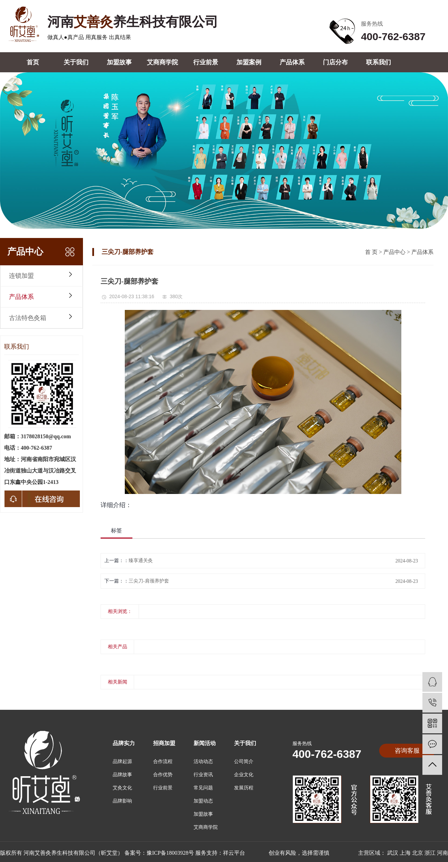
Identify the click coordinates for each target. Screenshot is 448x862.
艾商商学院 (162, 62)
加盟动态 (203, 801)
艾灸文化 (122, 787)
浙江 (430, 853)
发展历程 (243, 787)
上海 (405, 853)
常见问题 (203, 787)
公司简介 (243, 761)
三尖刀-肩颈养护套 (149, 581)
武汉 (392, 853)
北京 (417, 853)
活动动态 (203, 761)
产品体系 (292, 62)
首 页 (371, 252)
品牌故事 (122, 774)
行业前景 (205, 62)
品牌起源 (122, 761)
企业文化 (243, 774)
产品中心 (394, 252)
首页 (33, 62)
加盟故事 (119, 62)
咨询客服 (407, 750)
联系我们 (378, 62)
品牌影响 (122, 801)
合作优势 (162, 774)
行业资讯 (203, 774)
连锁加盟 (21, 275)
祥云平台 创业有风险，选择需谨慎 (276, 853)
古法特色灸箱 (27, 317)
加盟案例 (248, 62)
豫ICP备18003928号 (170, 853)
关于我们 (76, 62)
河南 (442, 853)
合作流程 (162, 761)
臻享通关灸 (141, 560)
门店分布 (335, 62)
